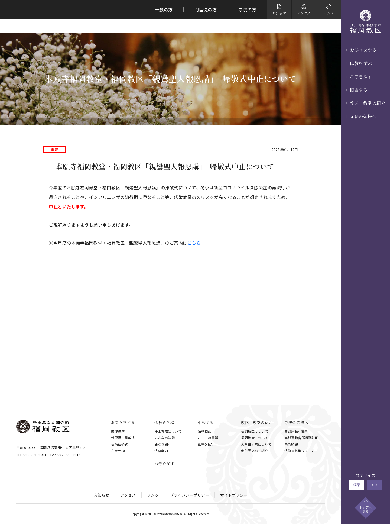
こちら (194, 243)
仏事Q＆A (205, 444)
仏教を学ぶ (361, 63)
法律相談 (204, 431)
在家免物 (118, 450)
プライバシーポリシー (189, 495)
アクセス (128, 495)
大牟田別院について (256, 444)
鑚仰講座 (118, 431)
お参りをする (363, 50)
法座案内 (161, 450)
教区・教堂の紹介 (367, 103)
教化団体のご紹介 (254, 450)
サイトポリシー (234, 495)
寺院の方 (247, 9)
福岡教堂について (254, 437)
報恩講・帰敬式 (123, 437)
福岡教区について (254, 431)
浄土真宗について (167, 431)
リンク (153, 495)
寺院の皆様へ (363, 116)
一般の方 (164, 9)
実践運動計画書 (296, 431)
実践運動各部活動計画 (301, 437)
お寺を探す (361, 76)
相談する (359, 90)
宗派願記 (291, 444)
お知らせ (101, 495)
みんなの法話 (164, 437)
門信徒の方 (205, 9)
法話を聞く (162, 444)
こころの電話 (208, 437)
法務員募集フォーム (299, 450)
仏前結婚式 (119, 444)
